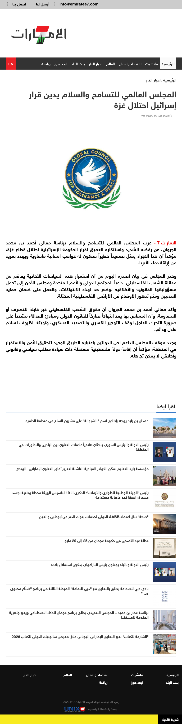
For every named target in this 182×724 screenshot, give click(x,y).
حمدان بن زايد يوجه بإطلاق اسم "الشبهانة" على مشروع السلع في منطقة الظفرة (87, 420)
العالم (110, 63)
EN (11, 63)
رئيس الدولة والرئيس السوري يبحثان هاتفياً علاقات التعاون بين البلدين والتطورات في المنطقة (84, 446)
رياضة (45, 63)
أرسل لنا (42, 3)
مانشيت (151, 63)
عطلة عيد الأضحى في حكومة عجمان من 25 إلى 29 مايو (106, 540)
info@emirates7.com (78, 3)
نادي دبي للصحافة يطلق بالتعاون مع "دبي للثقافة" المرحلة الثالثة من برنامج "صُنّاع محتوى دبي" (79, 590)
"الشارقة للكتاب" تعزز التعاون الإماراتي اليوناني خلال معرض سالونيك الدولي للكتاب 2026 (80, 636)
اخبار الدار (95, 63)
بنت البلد (78, 63)
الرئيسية (168, 63)
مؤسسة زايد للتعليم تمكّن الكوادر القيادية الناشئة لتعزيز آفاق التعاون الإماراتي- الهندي (82, 468)
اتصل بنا (19, 3)
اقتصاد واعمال (130, 63)
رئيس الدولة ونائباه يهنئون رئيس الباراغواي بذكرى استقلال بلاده (100, 564)
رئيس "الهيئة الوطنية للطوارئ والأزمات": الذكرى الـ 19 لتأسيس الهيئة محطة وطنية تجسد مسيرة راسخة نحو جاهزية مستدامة (80, 494)
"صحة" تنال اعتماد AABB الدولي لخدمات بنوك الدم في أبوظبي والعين (94, 516)
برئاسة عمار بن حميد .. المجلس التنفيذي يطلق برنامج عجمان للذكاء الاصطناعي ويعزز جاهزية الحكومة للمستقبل (79, 614)
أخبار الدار (153, 79)
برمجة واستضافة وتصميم (91, 708)
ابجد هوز (60, 63)
